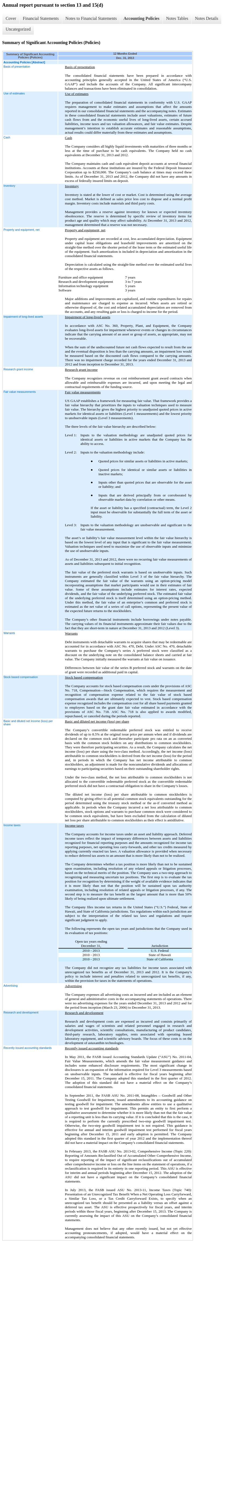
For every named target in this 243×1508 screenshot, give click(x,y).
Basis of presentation (16, 66)
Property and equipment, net (21, 229)
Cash (6, 137)
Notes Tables (177, 18)
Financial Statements (41, 18)
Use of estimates (14, 93)
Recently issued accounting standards (27, 1047)
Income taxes (11, 825)
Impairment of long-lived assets (23, 316)
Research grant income (18, 369)
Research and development (20, 1012)
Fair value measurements (19, 391)
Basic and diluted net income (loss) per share (28, 722)
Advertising (10, 985)
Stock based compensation (20, 677)
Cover (11, 18)
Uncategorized (18, 29)
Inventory (9, 185)
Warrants (9, 633)
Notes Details (206, 18)
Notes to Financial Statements (91, 18)
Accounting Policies (141, 18)
